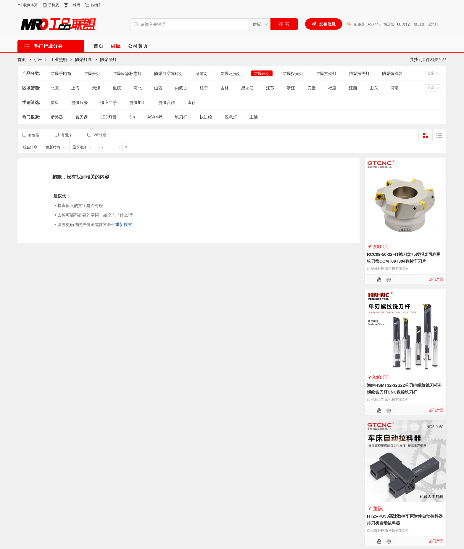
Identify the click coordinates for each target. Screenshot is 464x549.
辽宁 (204, 88)
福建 (332, 88)
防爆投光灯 (293, 73)
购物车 (96, 5)
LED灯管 (404, 24)
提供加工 (137, 102)
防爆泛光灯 (230, 73)
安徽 (311, 88)
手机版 (53, 5)
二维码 (75, 5)
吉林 (224, 88)
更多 (430, 73)
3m (132, 117)
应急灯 (433, 24)
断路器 (359, 24)
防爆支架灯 (326, 73)
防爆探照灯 (359, 73)
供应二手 (108, 102)
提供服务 (79, 102)
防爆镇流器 (392, 73)
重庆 (117, 88)
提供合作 (166, 102)
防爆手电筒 (61, 73)
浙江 (291, 88)
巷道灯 (202, 73)
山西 (158, 88)
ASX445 (374, 24)
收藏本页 (30, 5)
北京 (55, 88)
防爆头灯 (92, 73)
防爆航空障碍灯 (168, 73)
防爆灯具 (83, 59)
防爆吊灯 (108, 59)
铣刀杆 (181, 117)
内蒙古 (181, 88)
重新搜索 (123, 224)
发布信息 (327, 24)
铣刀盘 (419, 24)
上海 (75, 88)
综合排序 (30, 147)
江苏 (270, 88)
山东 (374, 88)
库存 (191, 102)
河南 (394, 88)
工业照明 (59, 59)
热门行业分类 (48, 46)
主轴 (253, 117)
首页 (21, 59)
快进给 (389, 24)
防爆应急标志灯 (127, 73)
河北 (137, 88)
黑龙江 (247, 88)
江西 (353, 88)
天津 (96, 88)
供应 (38, 59)
